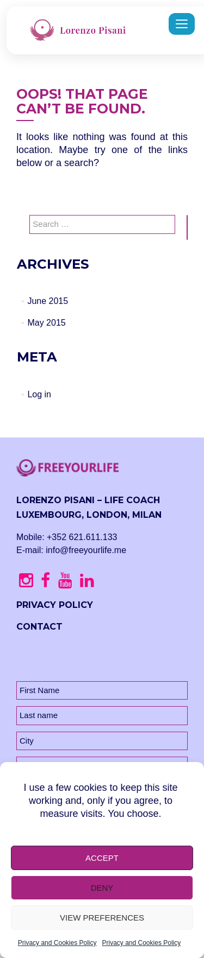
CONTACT (39, 626)
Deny (102, 887)
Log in (39, 394)
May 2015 (46, 322)
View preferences (102, 917)
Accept (102, 857)
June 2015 (47, 301)
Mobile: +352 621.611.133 (66, 537)
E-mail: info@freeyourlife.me (71, 550)
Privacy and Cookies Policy (57, 943)
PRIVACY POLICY (54, 605)
